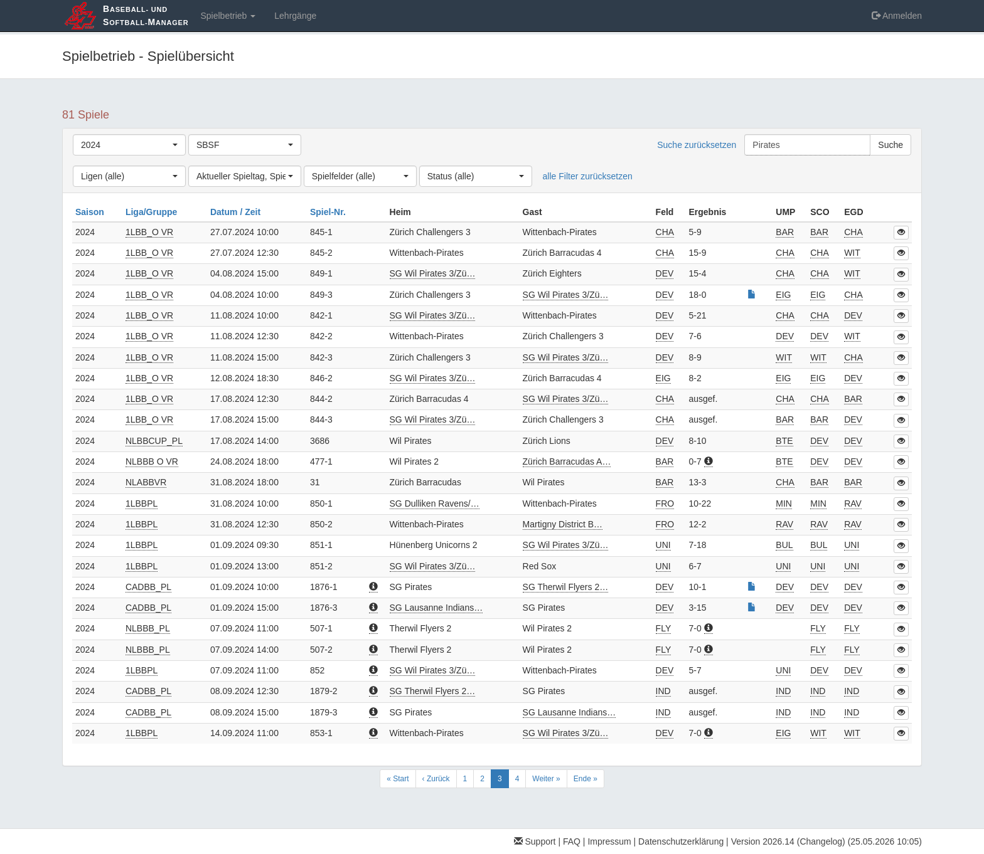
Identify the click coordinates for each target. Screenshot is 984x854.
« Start (398, 778)
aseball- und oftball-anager (145, 15)
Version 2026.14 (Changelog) (788, 841)
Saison (91, 212)
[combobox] (129, 145)
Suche (890, 145)
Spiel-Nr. (329, 212)
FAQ (571, 841)
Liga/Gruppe (152, 212)
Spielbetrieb (227, 16)
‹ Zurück (436, 778)
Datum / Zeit (236, 212)
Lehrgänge (295, 16)
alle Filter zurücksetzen (588, 176)
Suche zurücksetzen (696, 145)
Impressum (609, 841)
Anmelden (897, 16)
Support (535, 841)
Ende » (585, 778)
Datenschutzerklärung (681, 841)
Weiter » (546, 778)
